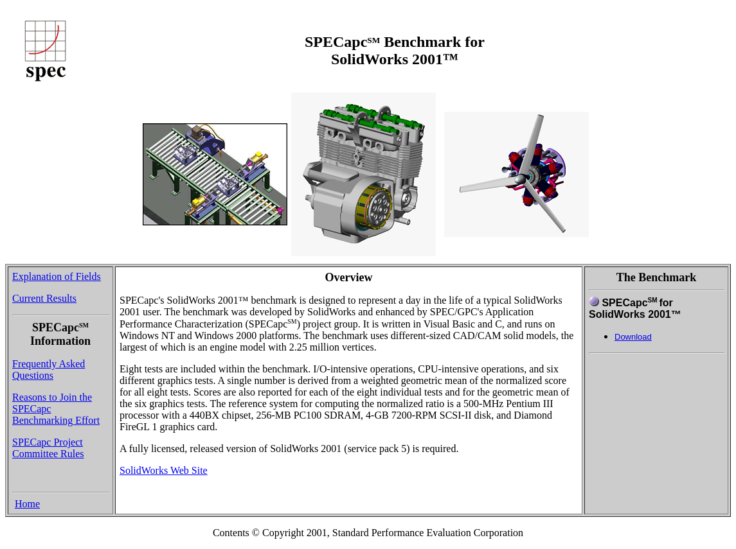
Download (633, 337)
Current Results (44, 298)
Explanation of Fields (56, 276)
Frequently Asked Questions (48, 369)
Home (27, 503)
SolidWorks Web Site (164, 470)
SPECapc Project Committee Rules (48, 448)
